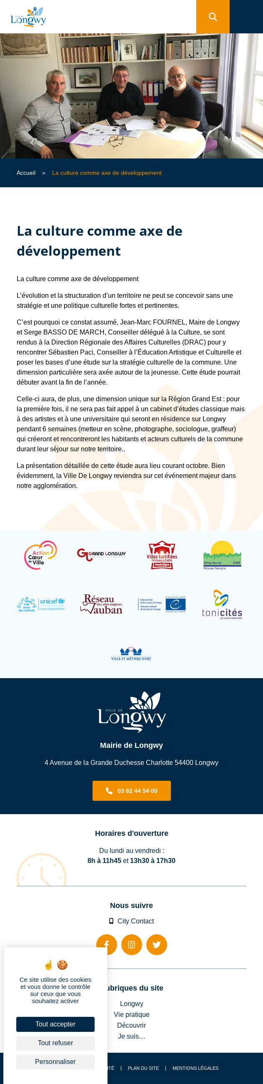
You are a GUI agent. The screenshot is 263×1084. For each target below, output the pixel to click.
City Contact (131, 921)
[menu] (246, 16)
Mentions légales (195, 1068)
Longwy (131, 1003)
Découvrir (131, 1025)
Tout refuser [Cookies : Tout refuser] (55, 1042)
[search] (213, 16)
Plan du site (143, 1068)
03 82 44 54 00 (138, 790)
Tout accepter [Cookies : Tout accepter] (55, 1024)
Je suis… (131, 1036)
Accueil (26, 172)
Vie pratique (132, 1014)
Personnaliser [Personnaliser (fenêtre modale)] (55, 1061)
